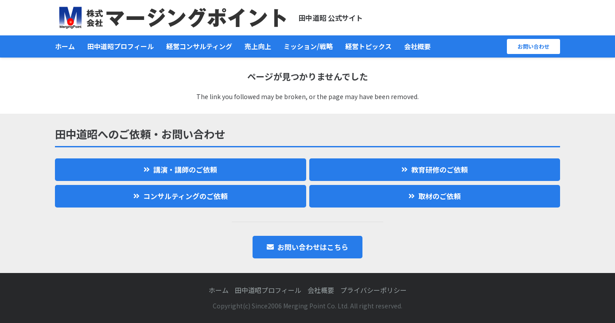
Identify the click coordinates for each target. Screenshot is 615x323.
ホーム (219, 290)
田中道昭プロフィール (268, 290)
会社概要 (321, 290)
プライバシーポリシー (373, 290)
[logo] (172, 18)
